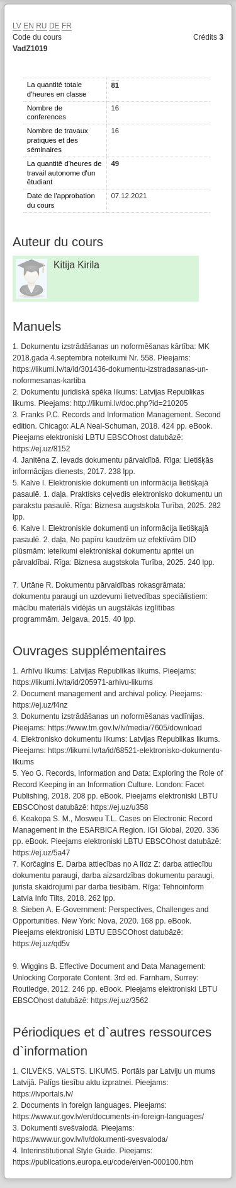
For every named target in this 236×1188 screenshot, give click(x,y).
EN (28, 25)
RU (41, 25)
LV (17, 25)
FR (67, 25)
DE (54, 25)
